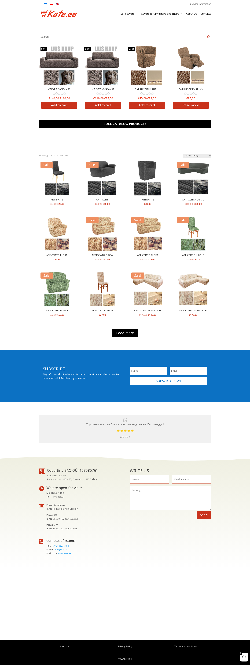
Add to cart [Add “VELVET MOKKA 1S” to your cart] (48, 105)
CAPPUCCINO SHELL (179, 89)
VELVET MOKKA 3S (92, 89)
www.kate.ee (64, 553)
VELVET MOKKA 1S (48, 89)
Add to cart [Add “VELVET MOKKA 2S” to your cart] (135, 105)
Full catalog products (125, 124)
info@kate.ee (61, 549)
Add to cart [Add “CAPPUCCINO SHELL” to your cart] (179, 105)
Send (204, 515)
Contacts (206, 13)
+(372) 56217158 (60, 545)
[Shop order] (197, 156)
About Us (191, 13)
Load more (125, 332)
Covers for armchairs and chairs (160, 13)
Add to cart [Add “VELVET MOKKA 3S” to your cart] (92, 105)
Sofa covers (127, 13)
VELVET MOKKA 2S (135, 89)
